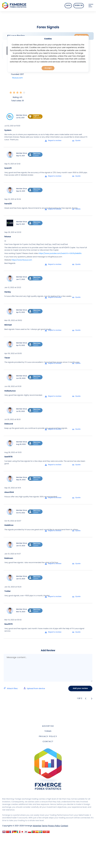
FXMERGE (14, 5)
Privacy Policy (48, 736)
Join (68, 5)
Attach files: (24, 688)
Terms (47, 731)
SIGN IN (79, 5)
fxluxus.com (17, 78)
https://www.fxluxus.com (22, 260)
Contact (48, 741)
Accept (48, 68)
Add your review (80, 688)
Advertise (48, 726)
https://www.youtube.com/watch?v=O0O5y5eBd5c (60, 253)
